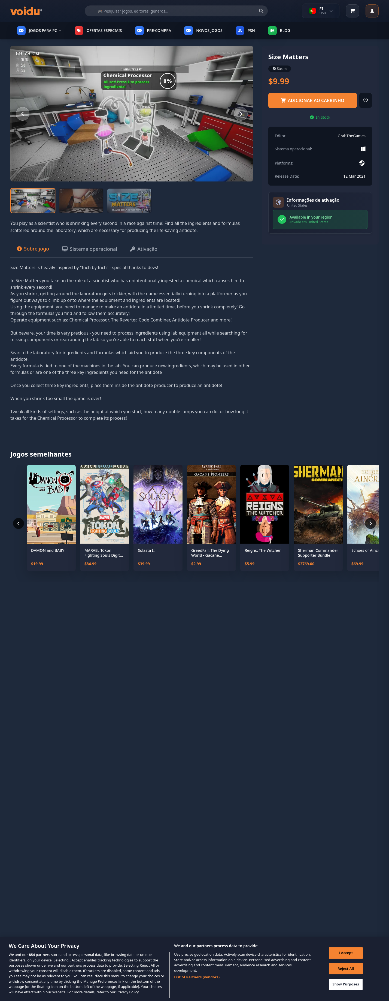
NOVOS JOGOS (203, 30)
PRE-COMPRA (153, 30)
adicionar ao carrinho (312, 100)
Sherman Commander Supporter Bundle (318, 553)
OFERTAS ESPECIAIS (98, 30)
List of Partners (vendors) (197, 984)
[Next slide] (241, 114)
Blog (279, 30)
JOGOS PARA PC (39, 30)
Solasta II (146, 550)
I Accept (346, 959)
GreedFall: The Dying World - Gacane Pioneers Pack (210, 553)
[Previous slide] (22, 114)
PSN (245, 30)
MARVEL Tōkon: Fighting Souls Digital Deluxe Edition (103, 553)
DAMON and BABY (47, 550)
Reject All (346, 975)
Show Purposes (345, 991)
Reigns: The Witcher (263, 550)
